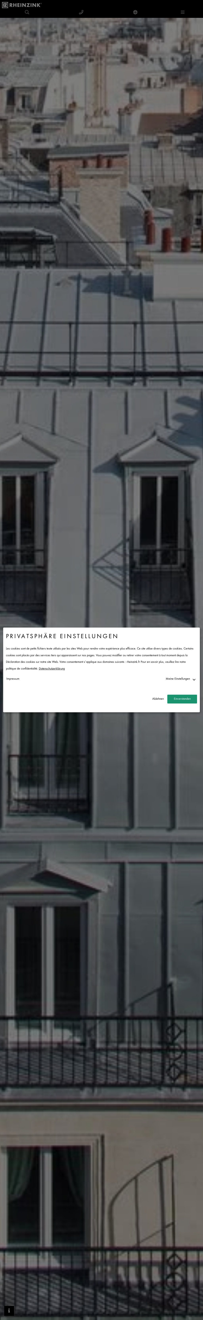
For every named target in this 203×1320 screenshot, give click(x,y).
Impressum (12, 679)
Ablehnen (158, 699)
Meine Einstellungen (178, 679)
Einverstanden (182, 699)
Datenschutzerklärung (52, 669)
